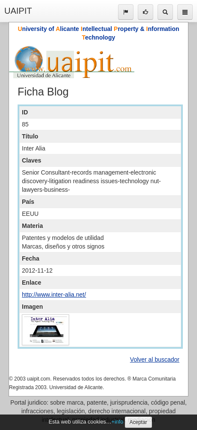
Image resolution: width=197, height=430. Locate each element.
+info (118, 422)
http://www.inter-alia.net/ (54, 294)
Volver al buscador (154, 359)
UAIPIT (18, 10)
